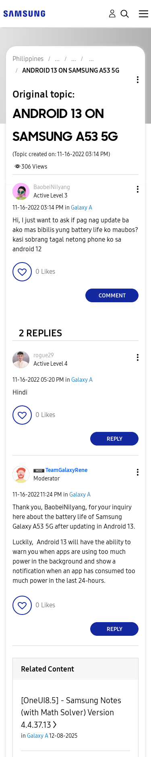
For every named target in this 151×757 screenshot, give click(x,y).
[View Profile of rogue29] (43, 355)
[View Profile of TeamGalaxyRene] (66, 470)
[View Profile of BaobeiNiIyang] (51, 187)
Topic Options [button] (124, 79)
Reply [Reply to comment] (114, 438)
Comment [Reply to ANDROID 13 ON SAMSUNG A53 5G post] (112, 295)
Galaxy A (81, 207)
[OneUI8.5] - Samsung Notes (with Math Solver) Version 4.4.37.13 (71, 713)
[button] (124, 189)
